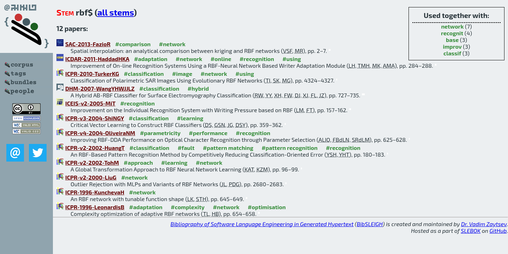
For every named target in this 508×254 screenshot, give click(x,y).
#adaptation (151, 58)
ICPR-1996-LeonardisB (95, 207)
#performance (208, 132)
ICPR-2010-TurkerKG (92, 73)
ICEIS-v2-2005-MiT (90, 103)
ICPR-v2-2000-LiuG (90, 177)
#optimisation (267, 207)
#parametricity (160, 132)
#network (172, 44)
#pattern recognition (289, 147)
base (452, 39)
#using (291, 58)
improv (452, 46)
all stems (115, 12)
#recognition (257, 58)
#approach (138, 162)
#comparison (133, 44)
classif (452, 53)
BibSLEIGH (369, 223)
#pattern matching (228, 147)
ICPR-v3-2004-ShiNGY (94, 118)
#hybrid (198, 88)
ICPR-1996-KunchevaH (94, 192)
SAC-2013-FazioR (87, 44)
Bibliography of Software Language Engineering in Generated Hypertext (261, 223)
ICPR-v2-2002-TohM (92, 162)
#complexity (188, 207)
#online (221, 58)
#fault (185, 147)
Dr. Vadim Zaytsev (484, 223)
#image (182, 73)
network (452, 26)
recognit (452, 33)
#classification (144, 73)
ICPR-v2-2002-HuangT (95, 147)
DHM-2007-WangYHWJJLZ (99, 88)
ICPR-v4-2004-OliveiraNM (100, 132)
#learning (190, 118)
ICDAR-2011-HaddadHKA (97, 58)
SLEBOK (470, 230)
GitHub (498, 230)
